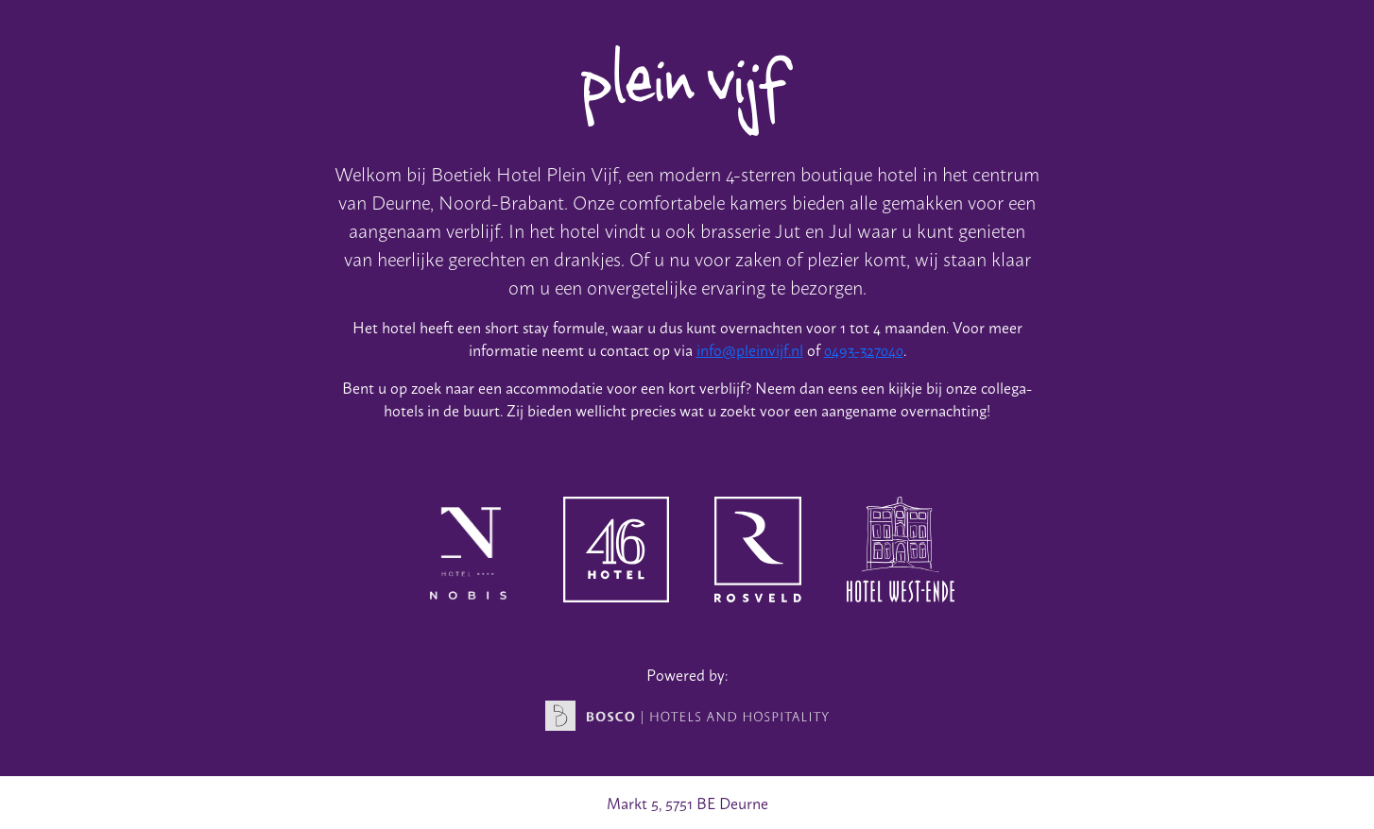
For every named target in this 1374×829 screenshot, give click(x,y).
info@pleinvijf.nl (749, 349)
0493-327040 (863, 349)
